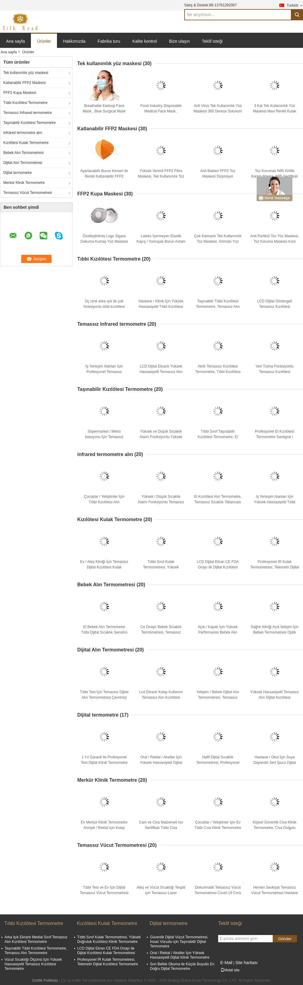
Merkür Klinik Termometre (24, 183)
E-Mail (226, 962)
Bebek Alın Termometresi (23, 153)
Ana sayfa (15, 41)
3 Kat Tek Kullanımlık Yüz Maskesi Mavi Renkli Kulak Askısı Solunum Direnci (274, 111)
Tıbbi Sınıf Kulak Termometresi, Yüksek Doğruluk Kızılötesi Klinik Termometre (109, 939)
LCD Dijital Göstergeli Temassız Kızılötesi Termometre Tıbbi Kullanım (274, 306)
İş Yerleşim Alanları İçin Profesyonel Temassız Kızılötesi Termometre (104, 371)
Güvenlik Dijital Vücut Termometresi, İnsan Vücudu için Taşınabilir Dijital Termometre (179, 941)
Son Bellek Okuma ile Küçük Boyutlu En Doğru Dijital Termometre (182, 966)
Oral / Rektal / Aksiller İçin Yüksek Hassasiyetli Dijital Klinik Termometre (161, 762)
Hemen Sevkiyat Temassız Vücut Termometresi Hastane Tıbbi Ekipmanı (274, 892)
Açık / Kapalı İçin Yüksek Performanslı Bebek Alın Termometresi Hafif (218, 632)
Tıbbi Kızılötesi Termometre (25, 103)
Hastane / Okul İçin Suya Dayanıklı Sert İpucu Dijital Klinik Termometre (274, 762)
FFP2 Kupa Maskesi (19, 93)
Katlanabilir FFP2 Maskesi (24, 83)
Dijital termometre (17, 173)
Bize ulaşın (179, 41)
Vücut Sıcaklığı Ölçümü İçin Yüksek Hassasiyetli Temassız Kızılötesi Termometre (33, 964)
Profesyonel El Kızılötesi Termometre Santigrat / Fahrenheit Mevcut (274, 436)
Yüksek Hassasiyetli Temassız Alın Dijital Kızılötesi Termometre (274, 697)
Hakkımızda (74, 41)
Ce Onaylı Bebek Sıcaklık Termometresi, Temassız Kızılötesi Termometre (160, 632)
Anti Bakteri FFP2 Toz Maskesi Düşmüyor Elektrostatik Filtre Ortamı (217, 176)
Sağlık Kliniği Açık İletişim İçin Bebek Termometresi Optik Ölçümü (274, 632)
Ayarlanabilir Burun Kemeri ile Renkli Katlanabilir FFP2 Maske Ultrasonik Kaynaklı (104, 176)
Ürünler (44, 41)
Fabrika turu (109, 41)
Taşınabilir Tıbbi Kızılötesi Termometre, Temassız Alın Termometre (218, 306)
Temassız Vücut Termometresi (27, 193)
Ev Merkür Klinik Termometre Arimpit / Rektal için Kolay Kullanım (104, 827)
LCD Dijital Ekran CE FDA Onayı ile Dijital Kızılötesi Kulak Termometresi (218, 567)
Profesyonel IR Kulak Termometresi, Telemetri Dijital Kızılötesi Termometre (274, 567)
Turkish (295, 5)
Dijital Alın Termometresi (22, 163)
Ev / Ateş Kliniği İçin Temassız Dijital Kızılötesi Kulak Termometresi (104, 567)
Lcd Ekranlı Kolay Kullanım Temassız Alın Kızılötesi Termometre (161, 697)
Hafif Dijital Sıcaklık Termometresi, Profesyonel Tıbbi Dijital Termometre (217, 762)
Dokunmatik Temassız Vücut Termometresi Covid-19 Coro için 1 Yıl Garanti (218, 892)
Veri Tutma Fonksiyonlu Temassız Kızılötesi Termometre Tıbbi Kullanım (274, 371)
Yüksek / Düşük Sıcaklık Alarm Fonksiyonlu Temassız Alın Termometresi (161, 502)
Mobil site (230, 970)
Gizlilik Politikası (45, 980)
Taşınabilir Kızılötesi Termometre (29, 123)
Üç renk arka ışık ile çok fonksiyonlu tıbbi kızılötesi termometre (104, 306)
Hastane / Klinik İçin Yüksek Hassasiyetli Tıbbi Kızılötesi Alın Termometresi (160, 306)
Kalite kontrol (144, 41)
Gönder (284, 939)
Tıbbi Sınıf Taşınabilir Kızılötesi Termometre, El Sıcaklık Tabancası (218, 436)
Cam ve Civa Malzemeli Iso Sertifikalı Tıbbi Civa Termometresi (161, 827)
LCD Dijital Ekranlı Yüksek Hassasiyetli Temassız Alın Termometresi (161, 371)
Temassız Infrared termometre (27, 113)
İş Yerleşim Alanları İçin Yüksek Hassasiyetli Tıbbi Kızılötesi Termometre (274, 502)
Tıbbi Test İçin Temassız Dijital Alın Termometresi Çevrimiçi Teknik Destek (104, 697)
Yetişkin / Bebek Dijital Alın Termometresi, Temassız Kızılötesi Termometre (217, 697)
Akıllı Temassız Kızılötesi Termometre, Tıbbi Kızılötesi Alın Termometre (217, 371)
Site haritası (246, 962)
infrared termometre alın (22, 133)
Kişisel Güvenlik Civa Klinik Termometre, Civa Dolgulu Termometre (274, 827)
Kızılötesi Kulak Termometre (25, 143)
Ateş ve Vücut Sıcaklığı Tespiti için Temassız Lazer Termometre (161, 892)
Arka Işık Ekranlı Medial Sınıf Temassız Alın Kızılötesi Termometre (36, 939)
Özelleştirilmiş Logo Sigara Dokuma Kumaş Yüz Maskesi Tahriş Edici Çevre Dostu (104, 241)
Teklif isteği (212, 41)
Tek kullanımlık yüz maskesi (25, 73)
